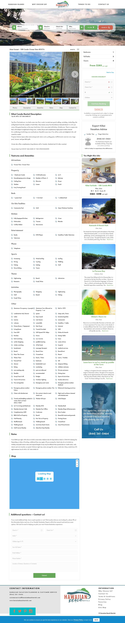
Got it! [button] (96, 620)
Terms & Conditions (106, 596)
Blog (100, 605)
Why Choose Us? (39, 4)
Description (27, 108)
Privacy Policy (104, 599)
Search (105, 27)
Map (61, 108)
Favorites (102, 602)
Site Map (102, 607)
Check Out (59, 26)
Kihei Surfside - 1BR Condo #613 (98, 185)
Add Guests (72, 28)
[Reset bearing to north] (77, 466)
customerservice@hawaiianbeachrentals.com (25, 597)
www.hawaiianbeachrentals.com (21, 600)
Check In (47, 26)
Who (70, 26)
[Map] (44, 484)
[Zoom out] (77, 463)
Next (74, 74)
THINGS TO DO (84, 4)
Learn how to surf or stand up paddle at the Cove (98, 363)
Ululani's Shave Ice (98, 316)
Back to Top (110, 72)
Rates (51, 108)
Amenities (40, 108)
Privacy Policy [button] (78, 620)
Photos (15, 108)
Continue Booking (98, 104)
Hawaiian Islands (16, 4)
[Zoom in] (77, 461)
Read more (110, 239)
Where (19, 26)
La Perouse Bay (98, 271)
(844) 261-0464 (103, 139)
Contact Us (103, 4)
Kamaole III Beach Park (98, 225)
